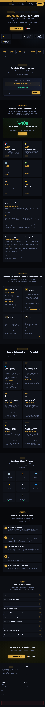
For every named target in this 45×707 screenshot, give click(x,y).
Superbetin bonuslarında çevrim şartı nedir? (22, 617)
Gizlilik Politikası (26, 686)
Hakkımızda (26, 684)
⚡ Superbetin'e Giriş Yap (16, 656)
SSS (36, 3)
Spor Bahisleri (3, 694)
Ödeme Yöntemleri (27, 674)
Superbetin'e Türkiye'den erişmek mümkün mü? (22, 612)
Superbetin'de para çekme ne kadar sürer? (22, 608)
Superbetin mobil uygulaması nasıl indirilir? (22, 621)
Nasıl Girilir (32, 4)
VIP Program (3, 690)
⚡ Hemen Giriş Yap (16, 28)
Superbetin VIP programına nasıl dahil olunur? (22, 634)
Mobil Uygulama (4, 686)
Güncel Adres (13, 4)
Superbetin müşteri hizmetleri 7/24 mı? (22, 630)
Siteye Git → (35, 92)
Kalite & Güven (22, 4)
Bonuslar (18, 3)
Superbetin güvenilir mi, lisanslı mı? (22, 599)
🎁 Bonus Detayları (31, 656)
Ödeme (28, 3)
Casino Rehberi (4, 692)
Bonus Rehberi (4, 688)
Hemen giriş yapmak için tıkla (29, 1)
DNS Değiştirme (4, 684)
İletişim (25, 690)
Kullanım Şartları (26, 688)
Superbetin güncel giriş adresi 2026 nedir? (22, 595)
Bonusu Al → (22, 133)
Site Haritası (26, 692)
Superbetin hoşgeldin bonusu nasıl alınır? (22, 604)
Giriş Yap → (40, 4)
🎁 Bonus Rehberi (29, 28)
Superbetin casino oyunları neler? (22, 626)
